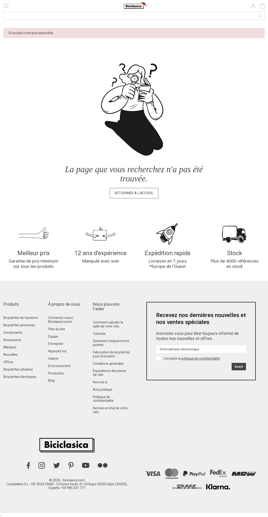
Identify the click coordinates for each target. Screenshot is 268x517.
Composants (12, 332)
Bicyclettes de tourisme (20, 318)
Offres (8, 362)
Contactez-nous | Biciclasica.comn (60, 320)
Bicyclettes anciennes (19, 325)
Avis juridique (102, 389)
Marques (9, 347)
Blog (51, 380)
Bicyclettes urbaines (18, 369)
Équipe (53, 336)
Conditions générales (108, 363)
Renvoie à (100, 382)
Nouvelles (10, 354)
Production (56, 373)
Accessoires (12, 340)
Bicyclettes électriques (19, 377)
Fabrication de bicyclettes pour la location (111, 354)
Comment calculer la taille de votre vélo (108, 324)
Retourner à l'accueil (134, 193)
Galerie (53, 358)
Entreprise (55, 344)
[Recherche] (134, 16)
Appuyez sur (57, 351)
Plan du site (56, 329)
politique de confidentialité (200, 358)
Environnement (59, 366)
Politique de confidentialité (103, 399)
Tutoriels (99, 334)
